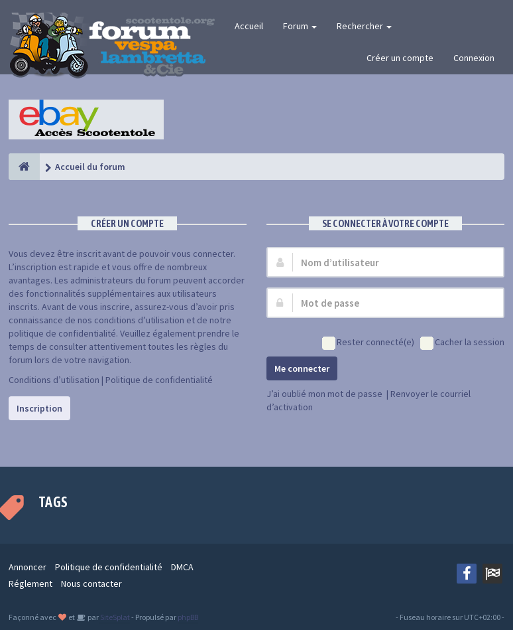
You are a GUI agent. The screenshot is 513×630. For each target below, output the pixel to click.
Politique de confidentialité (159, 380)
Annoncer (27, 567)
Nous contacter (91, 584)
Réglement (30, 584)
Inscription (39, 408)
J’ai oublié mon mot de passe (324, 394)
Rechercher (364, 26)
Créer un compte (400, 58)
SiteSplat (114, 617)
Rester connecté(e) (368, 343)
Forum (300, 26)
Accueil (249, 26)
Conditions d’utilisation (54, 380)
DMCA (182, 567)
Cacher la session (462, 343)
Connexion (473, 58)
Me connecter (301, 368)
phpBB (188, 617)
